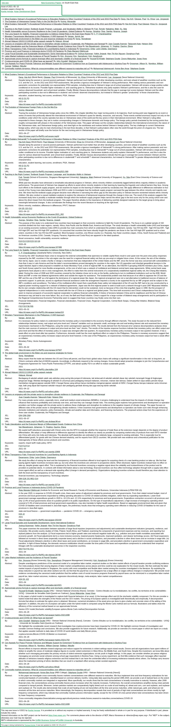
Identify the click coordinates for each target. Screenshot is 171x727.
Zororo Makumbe (128, 59)
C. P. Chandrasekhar (103, 34)
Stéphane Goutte (113, 59)
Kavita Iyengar (7, 11)
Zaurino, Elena (126, 46)
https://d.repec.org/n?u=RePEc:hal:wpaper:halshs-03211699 (44, 704)
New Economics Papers (51, 3)
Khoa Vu (153, 24)
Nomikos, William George (48, 646)
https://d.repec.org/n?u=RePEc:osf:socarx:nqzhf (39, 136)
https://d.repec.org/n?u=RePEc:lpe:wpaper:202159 (40, 520)
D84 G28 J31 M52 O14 (28, 479)
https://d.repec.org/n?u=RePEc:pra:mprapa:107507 (40, 350)
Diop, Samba (106, 31)
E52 (20, 344)
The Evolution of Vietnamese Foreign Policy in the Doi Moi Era (31, 21)
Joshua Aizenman (85, 54)
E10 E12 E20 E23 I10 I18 (29, 241)
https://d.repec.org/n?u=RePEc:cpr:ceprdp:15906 (39, 452)
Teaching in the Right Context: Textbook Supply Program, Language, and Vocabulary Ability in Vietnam (48, 29)
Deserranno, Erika (87, 49)
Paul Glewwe (143, 24)
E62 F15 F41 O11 (26, 549)
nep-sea (5, 3)
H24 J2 (22, 514)
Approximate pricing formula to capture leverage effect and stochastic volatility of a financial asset (46, 59)
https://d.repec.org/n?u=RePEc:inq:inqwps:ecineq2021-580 (43, 172)
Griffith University (65, 720)
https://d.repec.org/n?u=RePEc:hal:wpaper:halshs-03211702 (44, 640)
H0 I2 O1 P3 (24, 98)
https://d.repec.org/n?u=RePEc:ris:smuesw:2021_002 (41, 214)
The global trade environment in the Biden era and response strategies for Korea (38, 39)
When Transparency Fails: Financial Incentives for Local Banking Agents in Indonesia (40, 49)
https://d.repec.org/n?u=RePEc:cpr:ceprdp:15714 (39, 485)
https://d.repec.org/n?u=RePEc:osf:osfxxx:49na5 (39, 667)
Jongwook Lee (113, 142)
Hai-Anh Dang (131, 24)
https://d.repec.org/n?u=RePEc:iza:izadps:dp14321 (40, 585)
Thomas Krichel (29, 725)
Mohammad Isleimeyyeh (103, 69)
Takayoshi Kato (134, 44)
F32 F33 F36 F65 (26, 306)
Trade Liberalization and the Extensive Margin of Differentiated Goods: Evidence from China (43, 46)
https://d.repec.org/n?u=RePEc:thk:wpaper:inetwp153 (41, 312)
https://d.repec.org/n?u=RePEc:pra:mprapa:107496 (40, 247)
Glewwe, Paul (140, 19)
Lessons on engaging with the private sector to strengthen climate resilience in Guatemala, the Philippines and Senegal (55, 44)
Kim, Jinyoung (66, 56)
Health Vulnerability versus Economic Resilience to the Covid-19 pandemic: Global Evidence (43, 31)
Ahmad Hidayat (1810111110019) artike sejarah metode (28, 41)
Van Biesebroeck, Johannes (97, 46)
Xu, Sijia (123, 29)
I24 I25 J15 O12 (25, 208)
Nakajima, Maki (112, 29)
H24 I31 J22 (24, 579)
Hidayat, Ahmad (62, 41)
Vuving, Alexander (68, 21)
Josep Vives (142, 59)
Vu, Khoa (151, 19)
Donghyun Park (132, 54)
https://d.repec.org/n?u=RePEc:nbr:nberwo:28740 (40, 555)
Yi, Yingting (114, 46)
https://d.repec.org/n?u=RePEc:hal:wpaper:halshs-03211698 (44, 615)
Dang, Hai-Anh (127, 19)
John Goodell (62, 61)
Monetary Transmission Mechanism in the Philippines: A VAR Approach (34, 36)
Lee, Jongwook (162, 19)
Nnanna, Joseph (120, 31)
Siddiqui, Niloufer (19, 66)
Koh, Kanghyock (95, 56)
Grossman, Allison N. (138, 64)
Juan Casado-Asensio (117, 44)
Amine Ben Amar (122, 69)
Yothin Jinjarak (100, 54)
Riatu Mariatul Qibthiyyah (78, 51)
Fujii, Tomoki (99, 29)
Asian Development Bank (24, 11)
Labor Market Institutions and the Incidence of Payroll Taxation (31, 56)
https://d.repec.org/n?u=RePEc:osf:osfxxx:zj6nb (39, 392)
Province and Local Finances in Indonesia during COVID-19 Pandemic (34, 51)
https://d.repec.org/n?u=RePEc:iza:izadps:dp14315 (40, 104)
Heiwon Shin (147, 44)
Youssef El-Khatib (97, 59)
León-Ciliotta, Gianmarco (106, 49)
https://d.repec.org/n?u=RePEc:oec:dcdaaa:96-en (39, 421)
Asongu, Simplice (93, 31)
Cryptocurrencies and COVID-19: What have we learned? (29, 61)
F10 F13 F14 (24, 446)
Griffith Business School (45, 720)
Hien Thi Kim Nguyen (116, 54)
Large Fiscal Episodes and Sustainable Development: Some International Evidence (40, 54)
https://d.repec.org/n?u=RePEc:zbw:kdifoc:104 (38, 370)
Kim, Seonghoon (80, 56)
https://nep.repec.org (57, 715)
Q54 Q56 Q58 (25, 416)
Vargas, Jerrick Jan (76, 36)
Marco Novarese (116, 715)
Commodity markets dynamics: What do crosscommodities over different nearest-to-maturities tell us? (47, 69)
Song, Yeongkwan (83, 39)
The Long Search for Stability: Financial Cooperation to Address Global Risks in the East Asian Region (48, 34)
